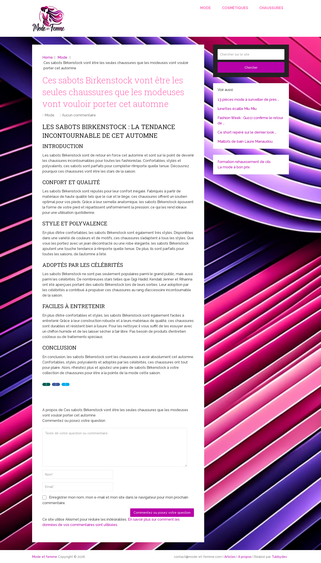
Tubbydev (279, 557)
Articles (230, 557)
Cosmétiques (235, 8)
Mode (205, 8)
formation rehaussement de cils (244, 162)
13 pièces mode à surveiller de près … (248, 99)
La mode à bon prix (234, 167)
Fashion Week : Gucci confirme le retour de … (250, 120)
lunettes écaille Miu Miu (237, 109)
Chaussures (271, 8)
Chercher (251, 67)
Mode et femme (44, 557)
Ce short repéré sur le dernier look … (247, 132)
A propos (245, 557)
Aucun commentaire (79, 115)
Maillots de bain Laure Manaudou (245, 141)
